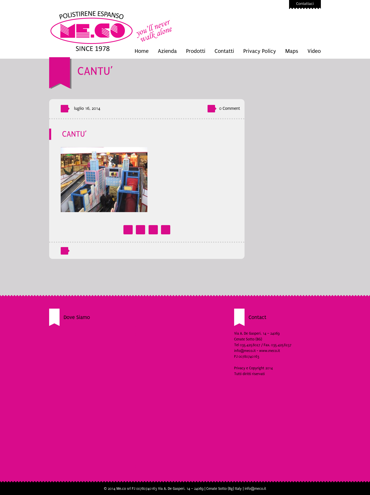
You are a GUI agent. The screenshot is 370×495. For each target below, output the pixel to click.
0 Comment (229, 108)
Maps (291, 51)
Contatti (224, 51)
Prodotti (196, 51)
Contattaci (305, 3)
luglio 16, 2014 (87, 108)
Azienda (167, 51)
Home (142, 51)
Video (314, 51)
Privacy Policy (259, 51)
